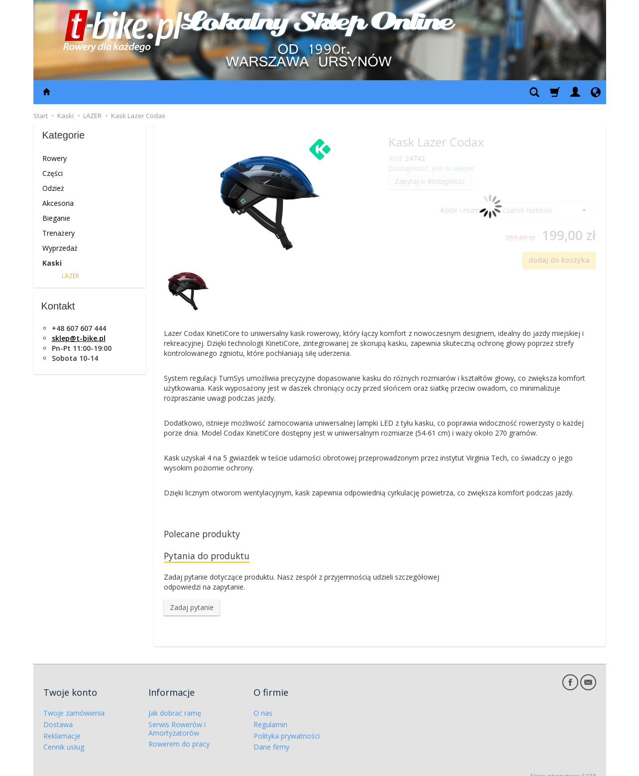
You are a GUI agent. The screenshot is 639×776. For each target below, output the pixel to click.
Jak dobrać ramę (174, 703)
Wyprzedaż (60, 248)
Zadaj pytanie (192, 611)
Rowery (54, 158)
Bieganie (56, 218)
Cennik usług (63, 737)
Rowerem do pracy (179, 734)
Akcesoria (58, 203)
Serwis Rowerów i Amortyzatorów (177, 718)
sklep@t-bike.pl (79, 338)
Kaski (52, 263)
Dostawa (58, 714)
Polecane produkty (207, 534)
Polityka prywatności (287, 725)
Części (52, 173)
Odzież (53, 188)
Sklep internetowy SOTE (563, 766)
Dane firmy (271, 737)
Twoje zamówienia (74, 703)
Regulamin (270, 714)
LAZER (70, 276)
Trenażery (58, 233)
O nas (263, 703)
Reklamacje (62, 725)
